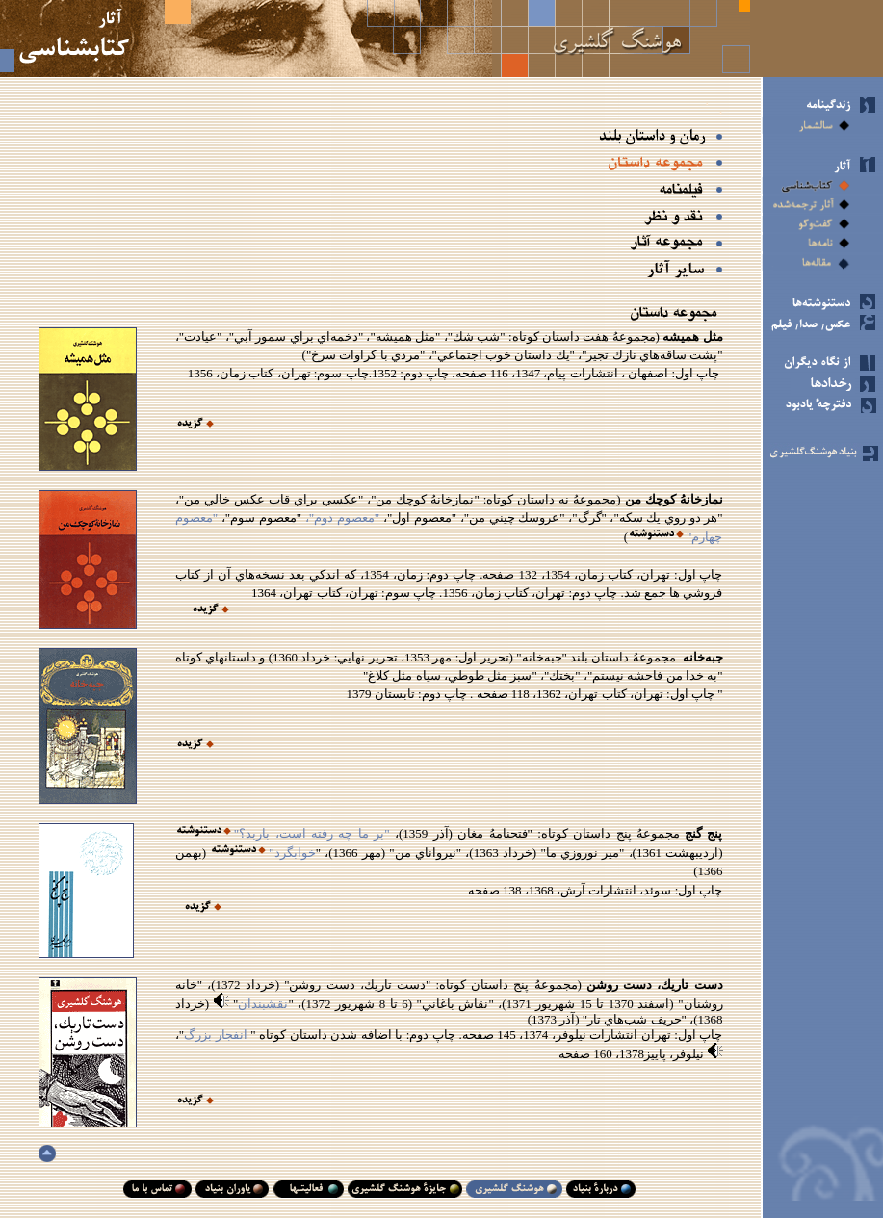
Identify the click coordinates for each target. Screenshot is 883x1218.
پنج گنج (701, 833)
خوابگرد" (292, 852)
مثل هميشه (691, 336)
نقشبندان (263, 1004)
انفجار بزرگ (217, 1034)
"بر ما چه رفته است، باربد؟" (312, 833)
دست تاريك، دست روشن (652, 984)
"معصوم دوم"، (340, 517)
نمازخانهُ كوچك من (672, 499)
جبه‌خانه (703, 657)
